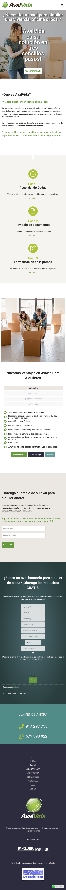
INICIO (33, 761)
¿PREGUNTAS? (33, 773)
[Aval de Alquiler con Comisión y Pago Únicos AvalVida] (17, 5)
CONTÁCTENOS (33, 777)
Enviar (33, 680)
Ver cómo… (33, 235)
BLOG (33, 785)
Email (33, 676)
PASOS (33, 765)
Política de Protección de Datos (15, 693)
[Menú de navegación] (61, 5)
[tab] (33, 388)
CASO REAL (33, 781)
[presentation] (33, 666)
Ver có (31, 198)
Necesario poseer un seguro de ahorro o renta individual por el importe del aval (32, 417)
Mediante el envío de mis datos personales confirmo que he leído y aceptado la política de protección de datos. (33, 658)
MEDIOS (33, 789)
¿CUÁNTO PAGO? (33, 769)
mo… (35, 198)
